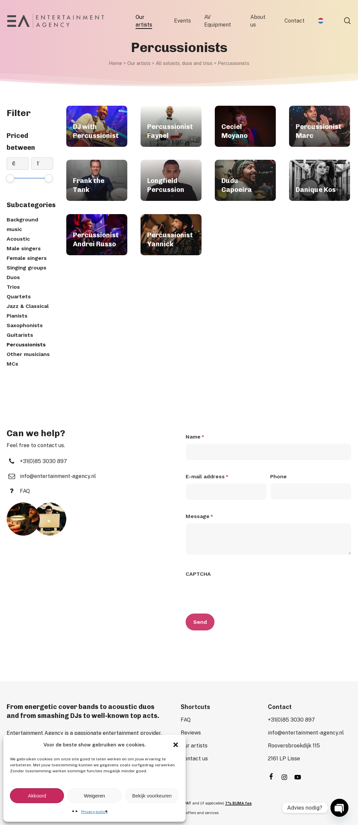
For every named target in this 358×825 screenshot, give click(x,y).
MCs (12, 364)
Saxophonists (25, 325)
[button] (175, 744)
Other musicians (28, 354)
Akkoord (37, 795)
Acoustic (18, 239)
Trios (13, 287)
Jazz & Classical (28, 306)
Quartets (19, 296)
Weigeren (94, 795)
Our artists (138, 63)
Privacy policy (94, 811)
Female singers (27, 258)
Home (115, 63)
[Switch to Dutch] (321, 21)
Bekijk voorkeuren (152, 795)
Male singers (24, 248)
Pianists (17, 316)
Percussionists (26, 344)
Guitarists (20, 335)
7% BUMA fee (238, 803)
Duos (13, 277)
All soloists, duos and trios (184, 63)
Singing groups (26, 268)
